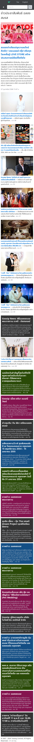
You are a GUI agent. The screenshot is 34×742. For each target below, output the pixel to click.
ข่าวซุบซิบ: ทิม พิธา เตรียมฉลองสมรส (17, 424)
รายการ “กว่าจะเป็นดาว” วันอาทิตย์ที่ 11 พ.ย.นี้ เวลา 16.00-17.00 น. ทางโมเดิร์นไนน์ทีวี (16, 718)
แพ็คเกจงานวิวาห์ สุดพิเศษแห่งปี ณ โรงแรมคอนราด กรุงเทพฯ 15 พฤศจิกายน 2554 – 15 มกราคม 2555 (16, 447)
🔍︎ (30, 7)
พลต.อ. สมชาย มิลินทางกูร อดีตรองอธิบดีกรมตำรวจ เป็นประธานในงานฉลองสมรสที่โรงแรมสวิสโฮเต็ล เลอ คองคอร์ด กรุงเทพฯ (17, 671)
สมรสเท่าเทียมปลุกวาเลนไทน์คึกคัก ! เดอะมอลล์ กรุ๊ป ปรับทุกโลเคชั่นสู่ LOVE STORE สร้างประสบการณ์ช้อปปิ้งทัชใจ (16, 53)
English (25, 2)
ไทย (18, 2)
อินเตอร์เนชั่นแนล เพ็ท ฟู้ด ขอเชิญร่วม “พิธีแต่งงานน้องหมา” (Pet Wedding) (16, 595)
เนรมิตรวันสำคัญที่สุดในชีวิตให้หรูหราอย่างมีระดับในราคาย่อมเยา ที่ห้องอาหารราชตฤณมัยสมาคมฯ (16, 377)
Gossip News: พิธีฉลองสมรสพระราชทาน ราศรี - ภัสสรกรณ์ (16, 320)
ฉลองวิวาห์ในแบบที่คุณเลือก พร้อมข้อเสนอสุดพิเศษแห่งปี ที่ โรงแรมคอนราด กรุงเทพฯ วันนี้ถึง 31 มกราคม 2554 (16, 475)
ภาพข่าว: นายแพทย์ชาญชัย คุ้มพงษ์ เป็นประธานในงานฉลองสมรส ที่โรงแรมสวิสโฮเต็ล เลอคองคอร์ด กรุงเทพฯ (16, 642)
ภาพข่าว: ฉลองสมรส (11, 546)
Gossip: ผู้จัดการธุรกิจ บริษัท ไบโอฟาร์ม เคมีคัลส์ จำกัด (15, 619)
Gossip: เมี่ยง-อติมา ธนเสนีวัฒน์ (15, 400)
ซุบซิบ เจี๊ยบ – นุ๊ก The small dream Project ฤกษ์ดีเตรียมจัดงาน (16, 524)
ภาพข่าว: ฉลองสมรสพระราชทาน (11, 498)
